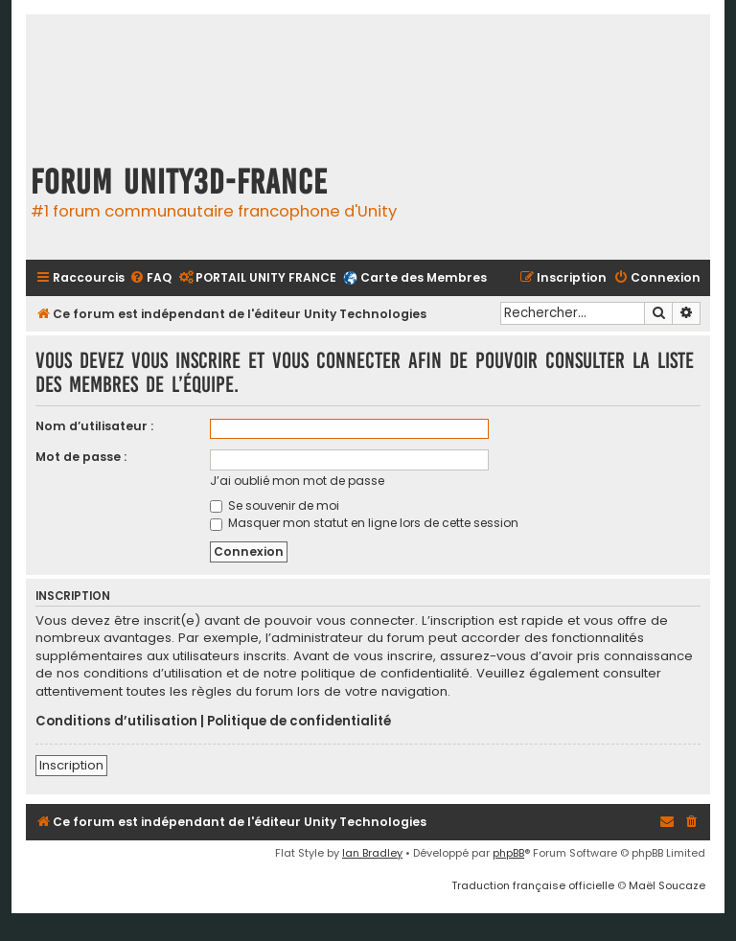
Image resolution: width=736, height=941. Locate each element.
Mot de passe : (80, 456)
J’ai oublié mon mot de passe (297, 480)
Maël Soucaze (667, 885)
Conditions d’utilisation (116, 721)
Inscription (71, 765)
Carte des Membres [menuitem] (423, 277)
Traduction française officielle (532, 885)
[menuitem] (150, 278)
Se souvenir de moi (274, 505)
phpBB (508, 853)
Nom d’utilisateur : (94, 426)
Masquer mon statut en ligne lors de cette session (364, 523)
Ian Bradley (372, 853)
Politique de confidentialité (299, 721)
